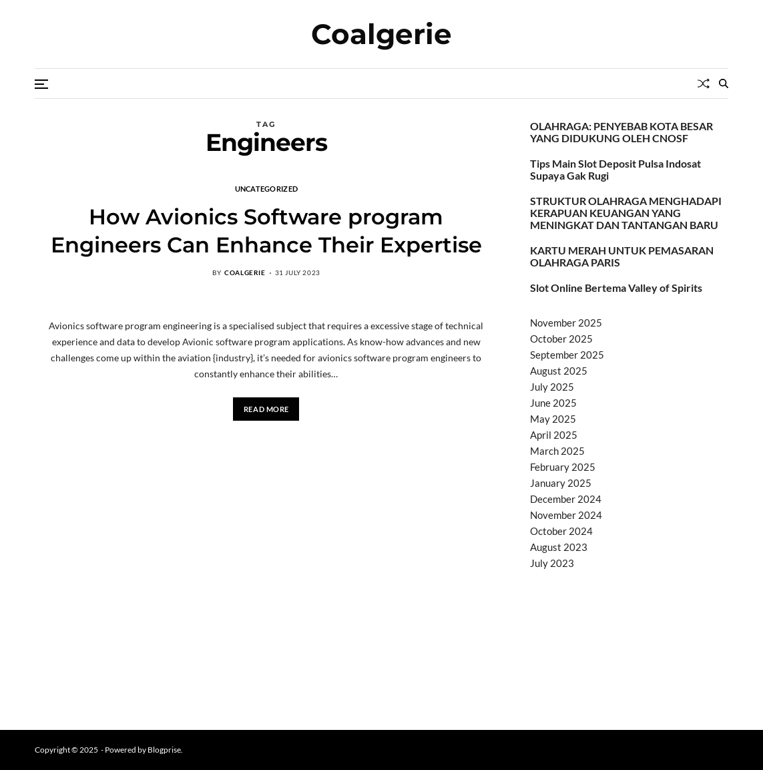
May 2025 (553, 419)
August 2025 (558, 371)
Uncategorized (266, 188)
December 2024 (565, 499)
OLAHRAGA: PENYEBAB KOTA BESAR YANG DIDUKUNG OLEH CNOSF (621, 132)
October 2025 (561, 339)
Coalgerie (381, 34)
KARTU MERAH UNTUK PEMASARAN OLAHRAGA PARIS (622, 256)
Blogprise (164, 750)
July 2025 (552, 387)
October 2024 (561, 531)
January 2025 (560, 483)
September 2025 (567, 355)
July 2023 (552, 563)
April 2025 (553, 435)
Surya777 (551, 699)
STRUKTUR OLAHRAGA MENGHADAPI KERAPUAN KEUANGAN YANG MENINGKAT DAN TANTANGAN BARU (626, 213)
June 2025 (553, 403)
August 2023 (558, 547)
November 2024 (566, 515)
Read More (266, 409)
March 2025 (557, 451)
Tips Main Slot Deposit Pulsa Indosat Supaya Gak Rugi (615, 170)
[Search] (723, 83)
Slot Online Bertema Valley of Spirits (616, 288)
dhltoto (546, 597)
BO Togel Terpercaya (610, 597)
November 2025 (566, 323)
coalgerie (244, 272)
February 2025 (562, 467)
